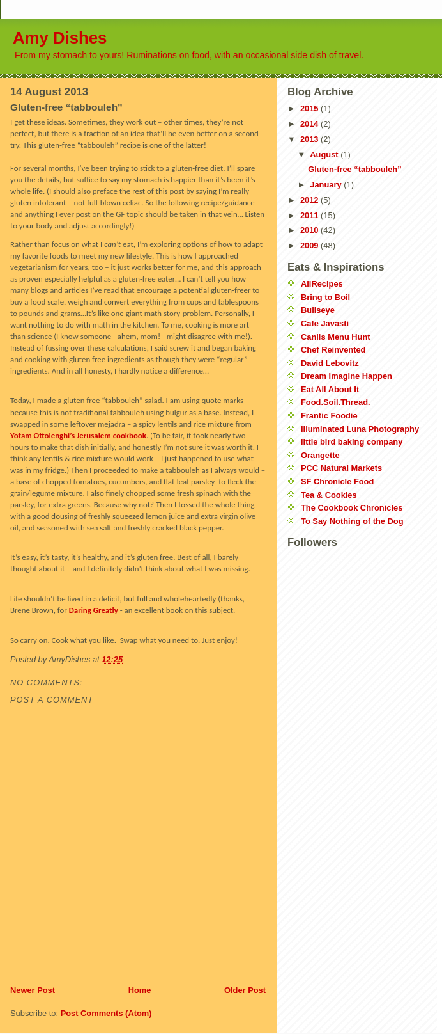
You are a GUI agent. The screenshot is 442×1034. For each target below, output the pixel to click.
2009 (310, 245)
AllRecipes (322, 284)
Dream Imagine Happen (346, 376)
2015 (310, 108)
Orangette (320, 455)
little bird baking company (351, 442)
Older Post (245, 990)
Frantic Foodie (329, 415)
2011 (310, 215)
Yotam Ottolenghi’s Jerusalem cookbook (78, 435)
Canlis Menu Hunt (335, 337)
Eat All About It (330, 389)
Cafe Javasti (325, 323)
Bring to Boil (325, 297)
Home (139, 990)
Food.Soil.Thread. (335, 402)
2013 (310, 139)
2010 (310, 230)
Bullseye (318, 310)
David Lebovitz (330, 363)
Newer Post (32, 990)
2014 (310, 124)
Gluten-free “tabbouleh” (354, 169)
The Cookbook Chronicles (351, 508)
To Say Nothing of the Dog (352, 521)
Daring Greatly (93, 610)
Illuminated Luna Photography (360, 429)
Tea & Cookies (329, 495)
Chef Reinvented (333, 349)
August (325, 154)
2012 (310, 200)
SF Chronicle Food (337, 481)
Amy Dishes (60, 38)
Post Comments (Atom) (106, 1013)
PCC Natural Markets (341, 468)
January (327, 184)
